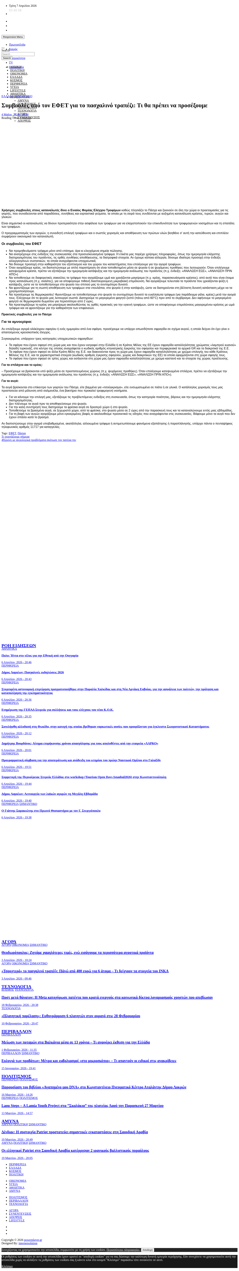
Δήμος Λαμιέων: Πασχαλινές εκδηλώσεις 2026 (32, 672)
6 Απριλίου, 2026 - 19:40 (16, 800)
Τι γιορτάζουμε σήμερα (15, 436)
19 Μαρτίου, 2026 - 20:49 (17, 1139)
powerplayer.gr (33, 1239)
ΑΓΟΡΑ (8, 941)
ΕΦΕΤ (12, 433)
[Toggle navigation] (2, 48)
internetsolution (28, 1243)
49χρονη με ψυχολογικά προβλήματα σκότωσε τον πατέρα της (38, 440)
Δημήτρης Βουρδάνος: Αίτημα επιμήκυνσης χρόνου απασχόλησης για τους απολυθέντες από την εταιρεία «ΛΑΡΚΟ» (79, 743)
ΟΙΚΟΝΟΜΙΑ (20, 944)
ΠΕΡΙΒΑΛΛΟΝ (16, 1031)
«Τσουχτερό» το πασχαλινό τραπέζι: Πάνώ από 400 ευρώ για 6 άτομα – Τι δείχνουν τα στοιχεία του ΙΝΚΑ (85, 971)
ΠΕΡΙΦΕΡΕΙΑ (10, 665)
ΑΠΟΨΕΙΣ (24, 120)
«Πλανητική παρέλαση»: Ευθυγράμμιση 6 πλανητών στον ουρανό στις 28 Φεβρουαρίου (70, 1016)
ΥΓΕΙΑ (13, 1184)
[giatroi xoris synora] (69, 89)
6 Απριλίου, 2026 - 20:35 (16, 716)
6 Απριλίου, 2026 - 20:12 (16, 733)
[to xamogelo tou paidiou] (119, 637)
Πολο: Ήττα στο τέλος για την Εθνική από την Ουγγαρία (39, 655)
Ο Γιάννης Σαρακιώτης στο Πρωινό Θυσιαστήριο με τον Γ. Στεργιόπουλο (50, 810)
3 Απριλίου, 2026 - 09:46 (16, 978)
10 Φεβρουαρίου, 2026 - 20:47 (19, 1023)
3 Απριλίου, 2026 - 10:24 (16, 960)
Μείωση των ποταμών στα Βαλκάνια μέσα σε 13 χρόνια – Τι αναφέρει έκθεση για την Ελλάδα (75, 1042)
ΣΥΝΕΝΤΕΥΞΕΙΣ (20, 1213)
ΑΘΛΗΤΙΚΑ (18, 93)
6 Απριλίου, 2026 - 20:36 (16, 699)
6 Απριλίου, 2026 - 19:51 (16, 767)
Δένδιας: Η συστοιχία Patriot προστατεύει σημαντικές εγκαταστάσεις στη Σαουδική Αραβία (74, 1132)
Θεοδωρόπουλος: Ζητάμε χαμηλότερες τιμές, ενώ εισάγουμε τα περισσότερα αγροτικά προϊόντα (77, 952)
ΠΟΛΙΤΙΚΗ (17, 70)
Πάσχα (22, 433)
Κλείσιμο (7, 1266)
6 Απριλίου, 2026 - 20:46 (16, 662)
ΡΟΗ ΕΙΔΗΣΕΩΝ (18, 645)
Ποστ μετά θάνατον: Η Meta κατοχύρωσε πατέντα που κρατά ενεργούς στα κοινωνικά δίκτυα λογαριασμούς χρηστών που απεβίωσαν (107, 997)
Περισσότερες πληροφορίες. (123, 1249)
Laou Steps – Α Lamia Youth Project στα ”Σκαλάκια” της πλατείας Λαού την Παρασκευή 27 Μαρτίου (82, 1106)
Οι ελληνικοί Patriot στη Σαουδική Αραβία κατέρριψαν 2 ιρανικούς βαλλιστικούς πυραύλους (75, 1150)
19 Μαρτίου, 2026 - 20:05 (17, 1158)
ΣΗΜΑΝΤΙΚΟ (23, 96)
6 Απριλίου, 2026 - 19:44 (16, 783)
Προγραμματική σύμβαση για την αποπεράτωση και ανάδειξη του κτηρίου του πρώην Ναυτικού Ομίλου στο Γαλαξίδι (81, 760)
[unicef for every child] (69, 41)
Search (5, 50)
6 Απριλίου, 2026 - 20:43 (16, 679)
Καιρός (13, 49)
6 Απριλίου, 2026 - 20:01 (16, 750)
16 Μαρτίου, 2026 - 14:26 (17, 1094)
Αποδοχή (147, 1250)
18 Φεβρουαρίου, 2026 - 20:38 (19, 1004)
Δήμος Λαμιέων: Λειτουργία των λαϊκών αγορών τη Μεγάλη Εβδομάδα (49, 794)
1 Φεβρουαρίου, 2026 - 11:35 (19, 1049)
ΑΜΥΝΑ (23, 100)
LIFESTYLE (17, 1220)
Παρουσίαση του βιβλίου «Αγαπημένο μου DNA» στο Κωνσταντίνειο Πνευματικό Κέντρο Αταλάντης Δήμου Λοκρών (93, 1087)
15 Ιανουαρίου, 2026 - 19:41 (18, 1068)
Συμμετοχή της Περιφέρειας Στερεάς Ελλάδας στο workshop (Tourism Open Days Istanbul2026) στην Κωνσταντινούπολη (83, 777)
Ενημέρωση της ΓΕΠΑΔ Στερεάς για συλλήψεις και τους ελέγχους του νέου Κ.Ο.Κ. (57, 709)
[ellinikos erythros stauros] (120, 860)
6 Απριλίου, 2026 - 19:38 (16, 817)
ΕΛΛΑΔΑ (7, 96)
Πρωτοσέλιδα (17, 44)
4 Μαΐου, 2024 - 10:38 (15, 114)
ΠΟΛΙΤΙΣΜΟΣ (16, 1076)
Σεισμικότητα (17, 58)
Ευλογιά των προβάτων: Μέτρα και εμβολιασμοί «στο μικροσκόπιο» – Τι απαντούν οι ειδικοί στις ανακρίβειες (88, 1061)
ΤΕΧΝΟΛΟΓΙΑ (27, 110)
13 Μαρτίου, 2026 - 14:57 (17, 1113)
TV (11, 62)
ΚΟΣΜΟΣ (7, 989)
